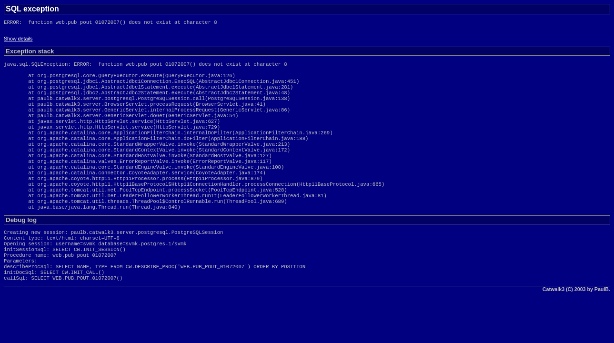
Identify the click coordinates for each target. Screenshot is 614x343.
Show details (18, 40)
